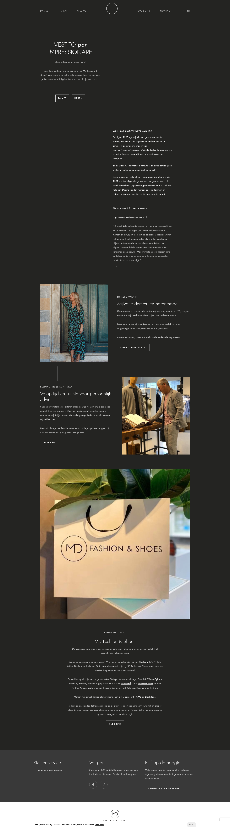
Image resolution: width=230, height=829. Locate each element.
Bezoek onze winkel (133, 347)
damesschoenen (145, 683)
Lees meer (99, 824)
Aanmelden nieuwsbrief (164, 788)
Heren (63, 11)
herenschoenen (108, 666)
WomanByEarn (154, 679)
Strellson (143, 661)
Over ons (143, 11)
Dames (44, 11)
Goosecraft (126, 683)
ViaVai (91, 687)
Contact (166, 11)
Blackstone (150, 696)
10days (113, 679)
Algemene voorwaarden (50, 769)
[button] (93, 785)
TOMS (138, 696)
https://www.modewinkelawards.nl (130, 217)
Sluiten (192, 824)
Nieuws (81, 11)
